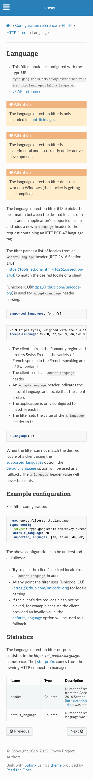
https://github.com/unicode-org (40, 588)
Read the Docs (18, 770)
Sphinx (30, 765)
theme (56, 765)
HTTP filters (16, 33)
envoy (49, 8)
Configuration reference (36, 26)
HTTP (67, 26)
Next (76, 731)
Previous (19, 731)
